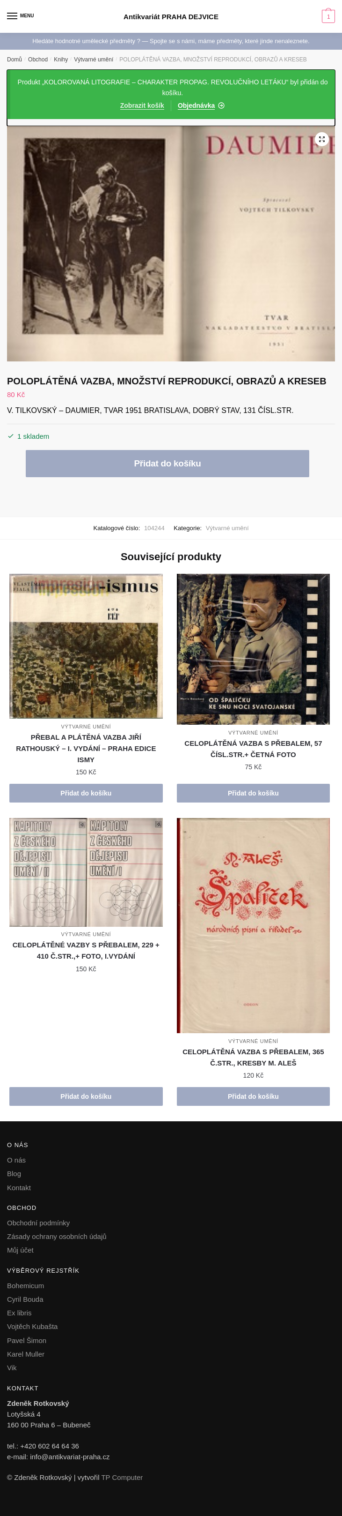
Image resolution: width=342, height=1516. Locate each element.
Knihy (61, 59)
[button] (322, 139)
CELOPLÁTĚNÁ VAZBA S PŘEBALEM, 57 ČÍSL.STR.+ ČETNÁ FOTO (253, 748)
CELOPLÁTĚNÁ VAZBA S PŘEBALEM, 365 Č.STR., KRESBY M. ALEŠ (253, 1057)
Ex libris (19, 1313)
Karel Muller (25, 1354)
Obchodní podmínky (38, 1223)
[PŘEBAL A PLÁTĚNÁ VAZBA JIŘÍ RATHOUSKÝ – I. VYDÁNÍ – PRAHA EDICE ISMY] (86, 646)
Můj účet (20, 1250)
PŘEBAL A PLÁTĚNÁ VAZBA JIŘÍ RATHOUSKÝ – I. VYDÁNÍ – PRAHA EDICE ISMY (86, 748)
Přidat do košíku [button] (85, 793)
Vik (12, 1368)
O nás (16, 1160)
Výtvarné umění (93, 59)
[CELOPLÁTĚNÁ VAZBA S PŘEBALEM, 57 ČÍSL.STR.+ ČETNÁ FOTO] (253, 649)
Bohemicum (25, 1286)
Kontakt (19, 1188)
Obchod (38, 59)
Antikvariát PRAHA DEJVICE (171, 16)
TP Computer (122, 1477)
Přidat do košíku (167, 463)
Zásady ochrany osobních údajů (57, 1236)
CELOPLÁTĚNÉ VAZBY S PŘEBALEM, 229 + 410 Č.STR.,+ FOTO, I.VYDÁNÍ (86, 950)
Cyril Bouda (25, 1299)
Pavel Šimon (26, 1340)
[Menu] (21, 16)
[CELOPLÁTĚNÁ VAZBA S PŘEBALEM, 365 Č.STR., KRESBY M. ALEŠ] (253, 925)
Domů (14, 59)
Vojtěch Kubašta (32, 1326)
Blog (14, 1174)
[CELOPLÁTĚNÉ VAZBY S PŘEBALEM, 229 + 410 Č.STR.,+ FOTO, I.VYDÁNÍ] (86, 872)
